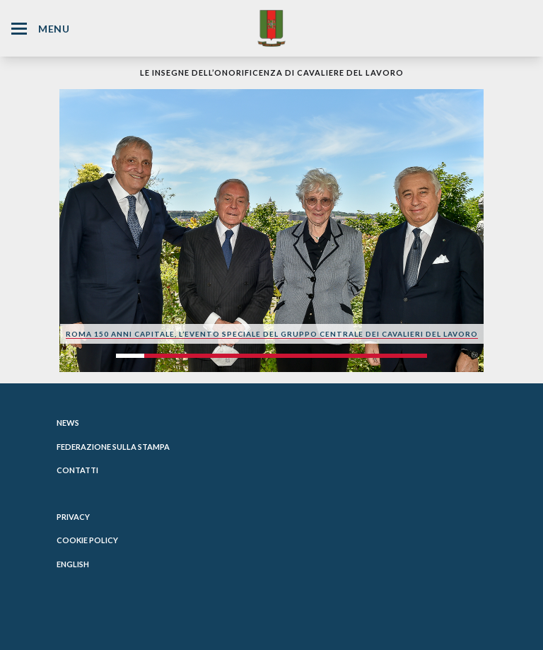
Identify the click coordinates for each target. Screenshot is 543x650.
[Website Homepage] (271, 28)
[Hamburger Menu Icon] (19, 29)
